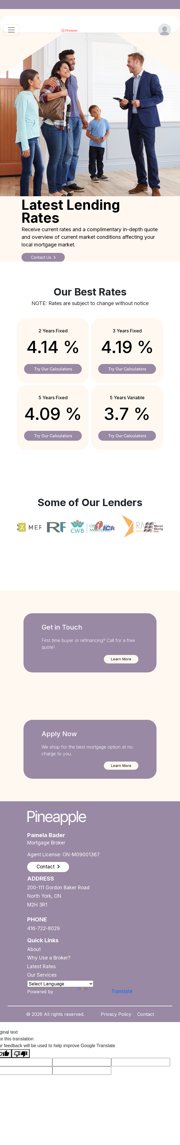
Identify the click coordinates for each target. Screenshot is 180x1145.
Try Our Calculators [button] (53, 369)
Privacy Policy (116, 1014)
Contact (145, 1014)
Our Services (42, 975)
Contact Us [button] (43, 257)
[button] (121, 659)
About (34, 949)
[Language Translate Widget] (60, 983)
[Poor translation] (21, 1053)
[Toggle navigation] (11, 30)
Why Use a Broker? (48, 958)
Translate (93, 991)
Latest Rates (41, 966)
